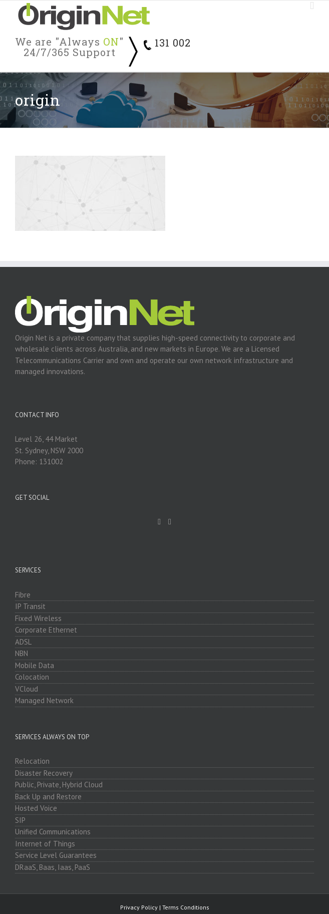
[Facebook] (159, 522)
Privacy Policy (139, 907)
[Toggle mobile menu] (312, 6)
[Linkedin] (169, 522)
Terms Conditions (185, 907)
